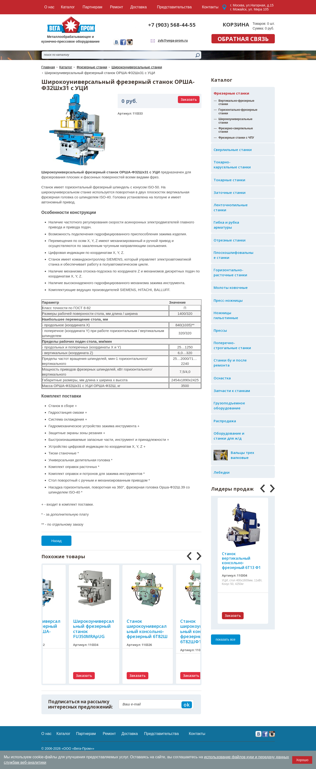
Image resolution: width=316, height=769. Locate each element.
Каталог (65, 67)
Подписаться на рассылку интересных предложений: (80, 704)
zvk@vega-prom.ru (173, 40)
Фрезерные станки (231, 93)
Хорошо (302, 760)
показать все (226, 639)
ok (187, 704)
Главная (48, 67)
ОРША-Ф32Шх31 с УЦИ (73, 386)
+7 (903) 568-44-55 (172, 24)
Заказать (233, 615)
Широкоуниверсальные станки (136, 67)
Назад (56, 541)
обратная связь (243, 39)
